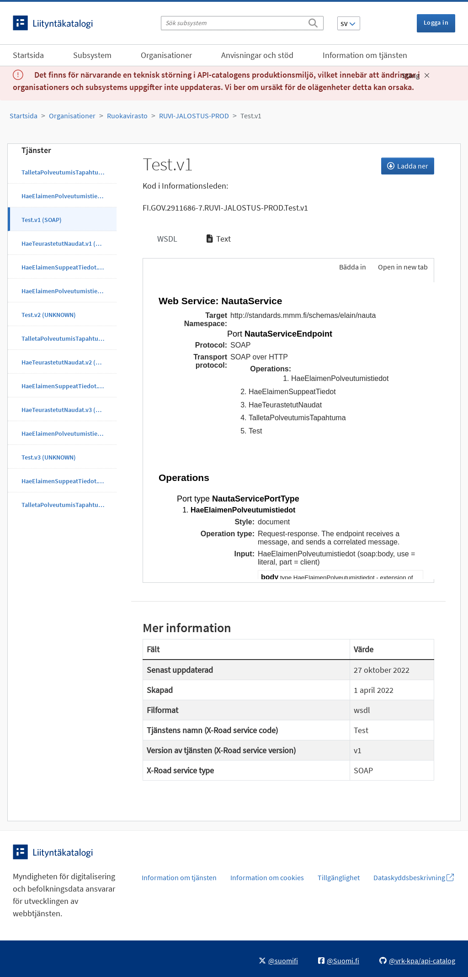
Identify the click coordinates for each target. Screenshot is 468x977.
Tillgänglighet (339, 877)
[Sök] (313, 21)
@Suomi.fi (338, 960)
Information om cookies (267, 877)
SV (348, 24)
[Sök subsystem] (242, 23)
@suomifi (278, 960)
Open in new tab (403, 266)
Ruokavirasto (127, 115)
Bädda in (352, 266)
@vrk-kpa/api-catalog (417, 960)
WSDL (166, 238)
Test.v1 (250, 115)
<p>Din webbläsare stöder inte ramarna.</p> (288, 430)
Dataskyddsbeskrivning (413, 877)
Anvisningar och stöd (257, 55)
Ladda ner (407, 165)
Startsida (28, 55)
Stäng (416, 75)
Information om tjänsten (365, 55)
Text (219, 238)
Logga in (436, 22)
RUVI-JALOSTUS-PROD (194, 115)
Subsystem (92, 55)
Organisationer (166, 55)
